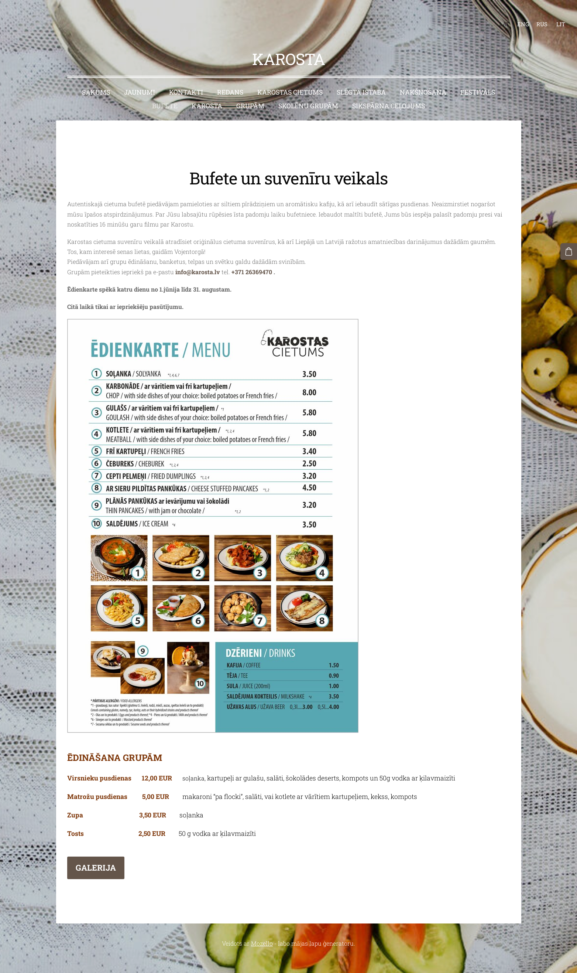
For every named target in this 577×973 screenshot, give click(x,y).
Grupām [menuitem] (250, 91)
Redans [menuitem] (230, 78)
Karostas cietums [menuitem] (290, 78)
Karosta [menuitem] (207, 91)
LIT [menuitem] (553, 17)
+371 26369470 (251, 257)
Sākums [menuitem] (96, 78)
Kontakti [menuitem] (186, 78)
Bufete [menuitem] (165, 91)
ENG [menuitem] (516, 17)
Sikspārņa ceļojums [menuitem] (388, 91)
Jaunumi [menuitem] (139, 78)
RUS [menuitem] (534, 17)
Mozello (262, 929)
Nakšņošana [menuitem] (423, 78)
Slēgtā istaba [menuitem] (361, 78)
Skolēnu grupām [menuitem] (308, 91)
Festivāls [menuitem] (477, 78)
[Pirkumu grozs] (570, 250)
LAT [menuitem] (497, 17)
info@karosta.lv (197, 257)
